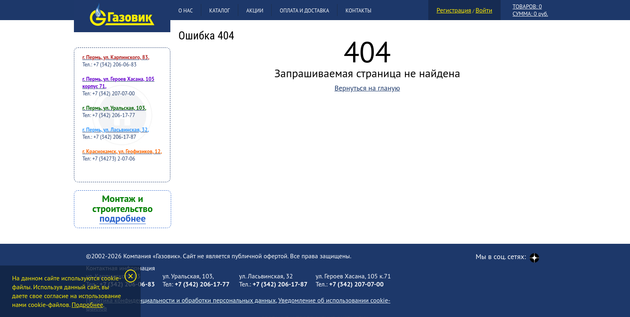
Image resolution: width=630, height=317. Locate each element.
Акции (254, 10)
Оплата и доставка (304, 10)
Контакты (358, 10)
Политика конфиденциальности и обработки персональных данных (181, 300)
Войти (483, 10)
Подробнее (87, 305)
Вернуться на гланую (367, 88)
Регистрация (454, 10)
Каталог (219, 10)
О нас (185, 10)
